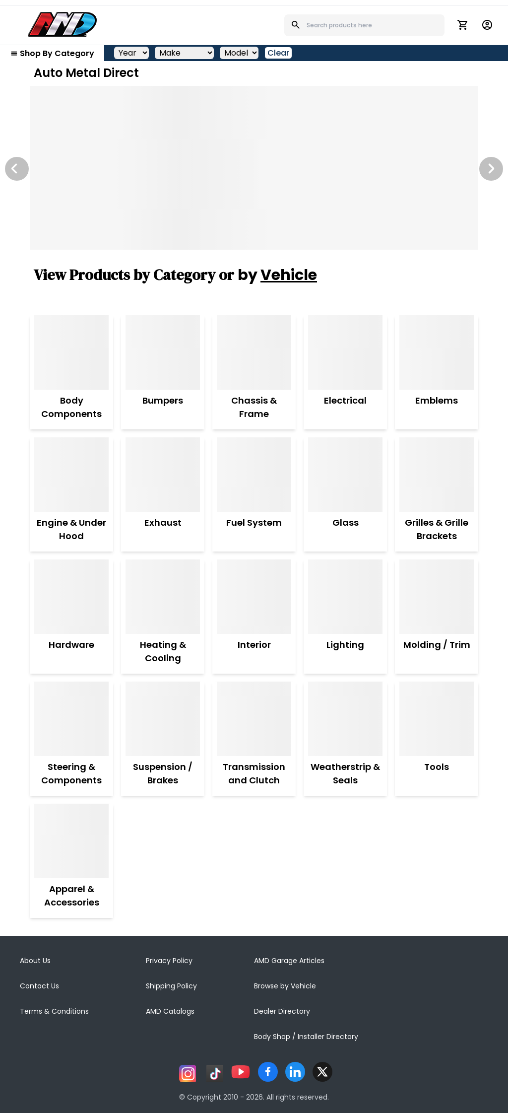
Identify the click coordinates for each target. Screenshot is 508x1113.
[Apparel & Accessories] (71, 841)
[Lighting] (345, 596)
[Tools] (436, 719)
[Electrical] (345, 352)
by (277, 275)
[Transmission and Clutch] (254, 719)
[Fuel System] (254, 474)
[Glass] (345, 474)
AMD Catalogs (170, 1011)
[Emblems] (436, 352)
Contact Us (39, 986)
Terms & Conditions (54, 1011)
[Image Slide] (254, 168)
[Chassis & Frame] (254, 352)
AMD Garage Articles (289, 961)
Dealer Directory (282, 1011)
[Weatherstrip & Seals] (345, 719)
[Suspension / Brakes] (162, 719)
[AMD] (62, 24)
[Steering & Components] (71, 719)
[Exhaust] (163, 474)
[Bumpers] (163, 352)
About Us (35, 961)
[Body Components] (71, 352)
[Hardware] (71, 596)
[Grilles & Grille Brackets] (436, 474)
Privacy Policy (169, 961)
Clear (278, 53)
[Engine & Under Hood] (71, 474)
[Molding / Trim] (436, 596)
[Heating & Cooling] (162, 596)
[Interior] (254, 596)
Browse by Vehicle (285, 986)
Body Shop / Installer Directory (306, 1037)
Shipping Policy (171, 986)
